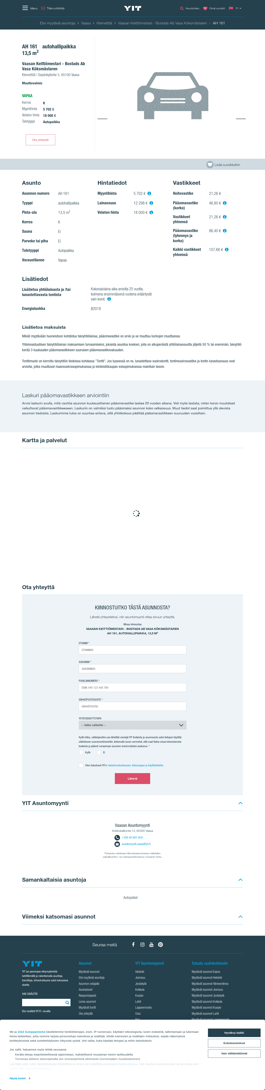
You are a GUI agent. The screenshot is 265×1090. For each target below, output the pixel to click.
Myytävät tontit (87, 1008)
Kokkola (139, 990)
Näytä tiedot (18, 1078)
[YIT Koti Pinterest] (160, 945)
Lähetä (132, 778)
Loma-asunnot (87, 1002)
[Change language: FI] (236, 8)
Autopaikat (132, 898)
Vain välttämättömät (234, 1053)
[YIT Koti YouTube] (151, 945)
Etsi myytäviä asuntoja (92, 978)
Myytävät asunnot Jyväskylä (208, 996)
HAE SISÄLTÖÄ (30, 994)
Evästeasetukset (234, 1043)
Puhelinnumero (88, 680)
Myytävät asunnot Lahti (205, 1014)
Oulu (138, 1014)
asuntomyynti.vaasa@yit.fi (132, 844)
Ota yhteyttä (40, 140)
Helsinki (139, 972)
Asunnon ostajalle (89, 984)
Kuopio (139, 996)
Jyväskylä (140, 984)
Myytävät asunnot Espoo (206, 972)
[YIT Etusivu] (132, 8)
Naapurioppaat (87, 996)
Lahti (138, 1002)
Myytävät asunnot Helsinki (207, 978)
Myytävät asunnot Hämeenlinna (210, 984)
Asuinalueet (85, 990)
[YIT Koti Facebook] (133, 945)
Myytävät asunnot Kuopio (206, 1008)
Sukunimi (84, 662)
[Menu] (30, 8)
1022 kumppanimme (31, 1031)
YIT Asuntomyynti (45, 803)
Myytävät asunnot (89, 972)
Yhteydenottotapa (90, 718)
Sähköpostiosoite (90, 699)
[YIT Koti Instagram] (142, 945)
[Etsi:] (66, 1002)
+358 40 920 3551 (129, 837)
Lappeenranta (143, 1008)
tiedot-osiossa (128, 1064)
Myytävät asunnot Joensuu (207, 990)
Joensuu (140, 978)
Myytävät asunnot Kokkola (207, 1002)
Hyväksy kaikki (234, 1032)
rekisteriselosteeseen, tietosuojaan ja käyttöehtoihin (135, 765)
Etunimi (83, 643)
